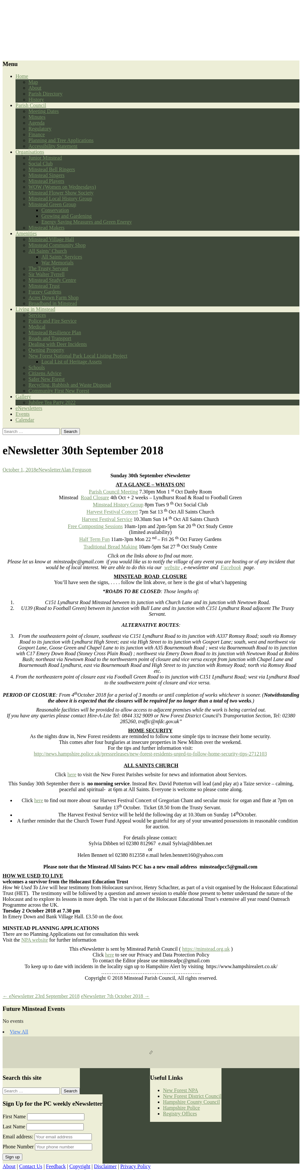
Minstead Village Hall (51, 239)
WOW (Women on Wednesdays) (62, 187)
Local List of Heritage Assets (71, 361)
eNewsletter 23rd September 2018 (41, 996)
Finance (36, 134)
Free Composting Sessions (95, 526)
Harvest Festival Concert (112, 512)
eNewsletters (29, 408)
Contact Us (30, 1166)
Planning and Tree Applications (60, 140)
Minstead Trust (43, 286)
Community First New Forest (58, 390)
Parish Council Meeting (113, 491)
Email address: (19, 1136)
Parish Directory (45, 93)
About (34, 88)
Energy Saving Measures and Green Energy (86, 222)
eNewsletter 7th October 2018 (115, 996)
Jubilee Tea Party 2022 (52, 402)
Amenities (26, 233)
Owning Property (46, 350)
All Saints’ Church (47, 251)
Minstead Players (46, 181)
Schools (36, 367)
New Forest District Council (192, 1096)
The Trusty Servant (48, 268)
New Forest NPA (180, 1090)
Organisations (30, 152)
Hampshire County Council (191, 1102)
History (36, 99)
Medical (36, 326)
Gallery (23, 396)
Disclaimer (105, 1166)
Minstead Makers (46, 227)
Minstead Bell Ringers (51, 169)
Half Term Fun (94, 539)
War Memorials (57, 262)
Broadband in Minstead (52, 303)
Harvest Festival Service (107, 519)
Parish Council (31, 105)
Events (23, 414)
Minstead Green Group (52, 204)
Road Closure (95, 497)
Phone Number (18, 1146)
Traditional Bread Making (110, 546)
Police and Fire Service (52, 321)
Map (33, 82)
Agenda (36, 123)
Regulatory (39, 128)
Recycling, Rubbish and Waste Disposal (69, 385)
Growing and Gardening (66, 216)
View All (19, 1031)
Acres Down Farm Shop (53, 297)
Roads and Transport (49, 338)
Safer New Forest (46, 379)
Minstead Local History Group (60, 198)
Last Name (14, 1126)
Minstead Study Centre (52, 280)
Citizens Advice (44, 373)
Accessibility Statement (53, 146)
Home (22, 76)
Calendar (25, 420)
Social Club (40, 163)
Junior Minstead (45, 157)
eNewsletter (48, 469)
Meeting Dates (43, 111)
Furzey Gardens (44, 291)
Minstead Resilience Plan (54, 332)
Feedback (56, 1166)
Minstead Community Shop (57, 245)
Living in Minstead (35, 309)
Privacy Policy (135, 1166)
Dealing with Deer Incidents (57, 344)
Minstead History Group (118, 504)
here (72, 774)
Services (37, 315)
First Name (14, 1116)
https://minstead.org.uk (206, 949)
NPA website (34, 940)
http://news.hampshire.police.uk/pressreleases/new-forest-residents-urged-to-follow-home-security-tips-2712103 (150, 754)
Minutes (36, 117)
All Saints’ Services (61, 257)
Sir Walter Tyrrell (46, 274)
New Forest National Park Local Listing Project (77, 356)
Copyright (79, 1166)
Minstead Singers (46, 175)
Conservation (55, 210)
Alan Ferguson (76, 469)
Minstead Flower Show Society (60, 192)
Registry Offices (180, 1113)
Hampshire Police (181, 1108)
